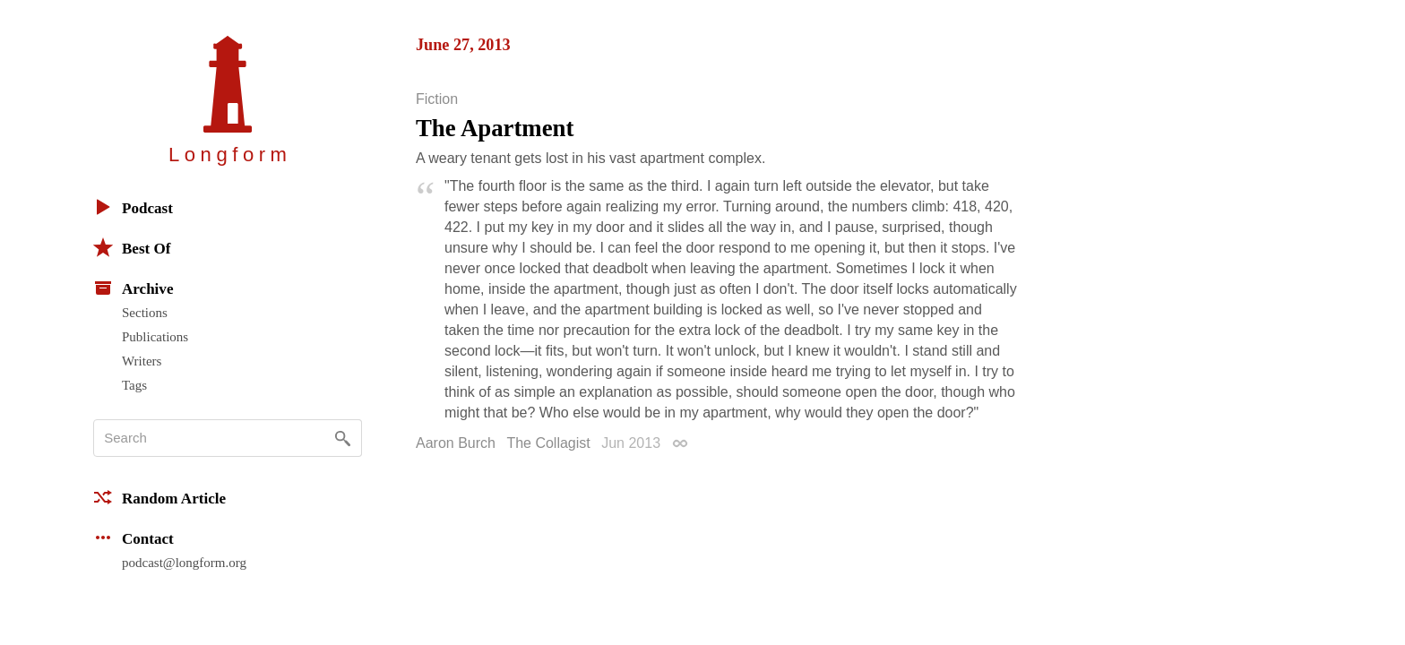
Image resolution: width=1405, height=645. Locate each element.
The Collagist (548, 443)
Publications (155, 337)
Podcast (133, 207)
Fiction (437, 99)
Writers (141, 361)
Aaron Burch (456, 443)
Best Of (131, 247)
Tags (134, 385)
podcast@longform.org (184, 562)
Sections (145, 312)
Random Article (159, 497)
